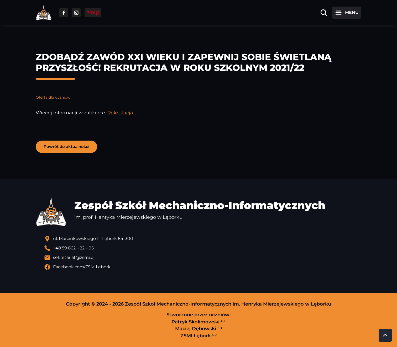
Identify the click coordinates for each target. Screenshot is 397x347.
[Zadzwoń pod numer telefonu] (202, 248)
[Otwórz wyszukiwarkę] (324, 12)
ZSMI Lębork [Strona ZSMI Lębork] (198, 335)
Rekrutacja (120, 112)
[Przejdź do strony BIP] (93, 12)
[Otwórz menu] (346, 13)
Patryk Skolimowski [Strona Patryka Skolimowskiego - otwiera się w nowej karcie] (198, 321)
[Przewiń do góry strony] (385, 335)
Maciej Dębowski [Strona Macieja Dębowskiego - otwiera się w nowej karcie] (198, 329)
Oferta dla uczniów (53, 97)
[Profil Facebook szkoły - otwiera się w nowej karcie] (202, 267)
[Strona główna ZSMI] (43, 12)
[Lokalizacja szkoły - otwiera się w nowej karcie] (202, 239)
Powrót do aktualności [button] (66, 146)
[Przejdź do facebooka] (63, 12)
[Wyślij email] (202, 257)
